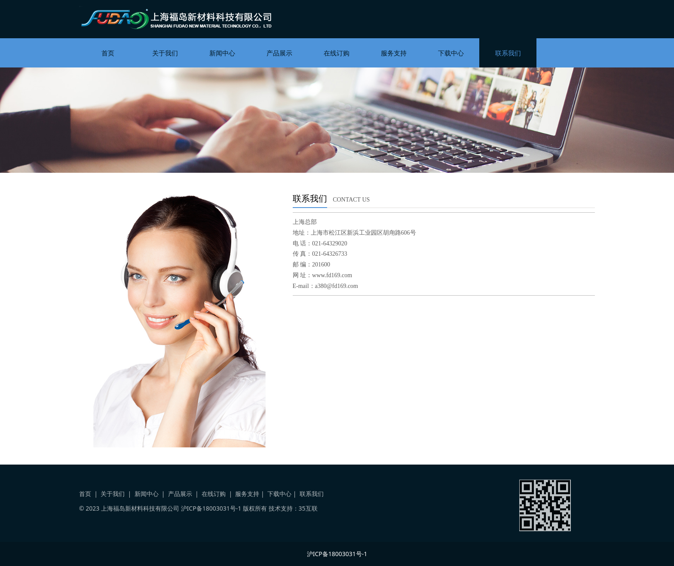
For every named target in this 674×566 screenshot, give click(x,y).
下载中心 (451, 53)
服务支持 (394, 53)
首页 (107, 53)
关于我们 (165, 53)
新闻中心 (222, 53)
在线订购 (336, 53)
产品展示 (279, 53)
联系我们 (508, 53)
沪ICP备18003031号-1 (211, 515)
